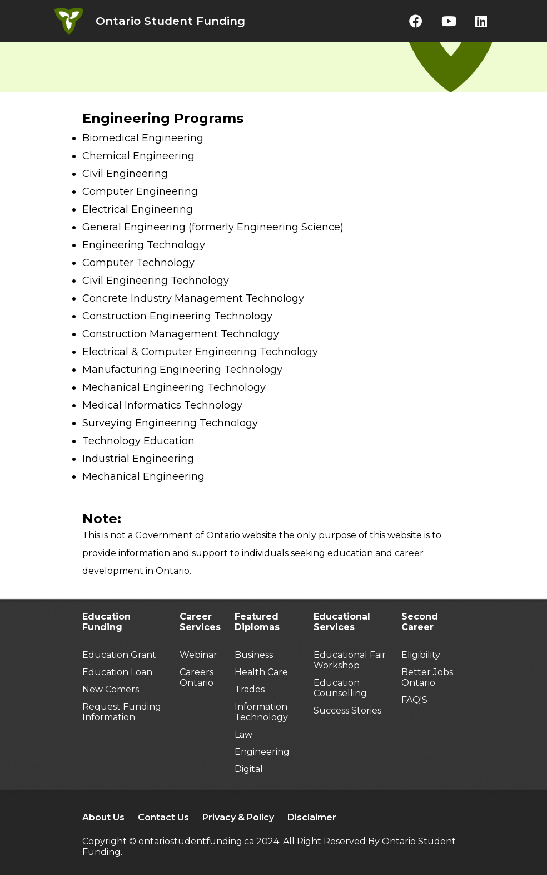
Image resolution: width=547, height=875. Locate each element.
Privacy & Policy (238, 817)
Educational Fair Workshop (350, 660)
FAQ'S (414, 700)
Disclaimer (311, 817)
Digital (249, 769)
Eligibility (420, 655)
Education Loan (117, 672)
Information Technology (261, 711)
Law (243, 734)
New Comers (110, 689)
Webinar (198, 655)
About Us (103, 817)
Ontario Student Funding (170, 21)
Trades (250, 689)
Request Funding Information (121, 711)
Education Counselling (340, 688)
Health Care (261, 672)
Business (254, 655)
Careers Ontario (196, 677)
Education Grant (119, 655)
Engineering (262, 751)
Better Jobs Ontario (427, 677)
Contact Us (163, 817)
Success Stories (347, 710)
